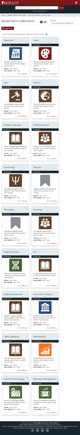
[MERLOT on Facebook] (33, 431)
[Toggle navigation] (76, 3)
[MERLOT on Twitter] (38, 431)
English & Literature (13, 294)
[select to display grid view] (41, 22)
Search (61, 8)
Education (9, 40)
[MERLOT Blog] (47, 431)
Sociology (37, 210)
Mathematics (39, 337)
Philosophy (9, 210)
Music (36, 40)
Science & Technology (14, 379)
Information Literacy (43, 294)
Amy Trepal (13, 69)
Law (6, 83)
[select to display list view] (45, 22)
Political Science (41, 125)
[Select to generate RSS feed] (45, 34)
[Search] (36, 7)
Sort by (53, 20)
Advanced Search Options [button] (40, 11)
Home (3, 15)
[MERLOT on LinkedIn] (43, 431)
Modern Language (12, 125)
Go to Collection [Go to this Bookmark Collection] (22, 74)
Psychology (9, 167)
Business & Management (45, 379)
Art (34, 252)
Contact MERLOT (53, 423)
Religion (37, 167)
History (36, 83)
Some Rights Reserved (40, 423)
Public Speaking (11, 337)
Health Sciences (11, 252)
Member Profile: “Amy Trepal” (17, 15)
